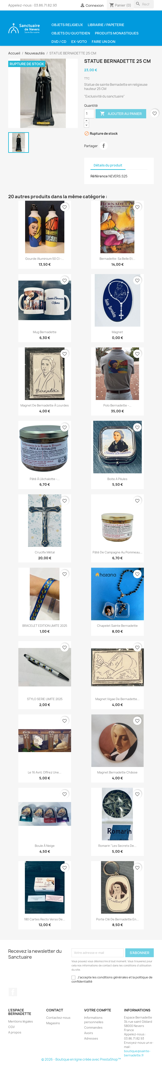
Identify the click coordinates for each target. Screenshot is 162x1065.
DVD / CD (58, 41)
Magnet (117, 332)
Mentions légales (20, 1021)
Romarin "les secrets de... (117, 846)
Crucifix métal (45, 552)
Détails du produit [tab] (108, 165)
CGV (11, 1027)
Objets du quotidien (70, 33)
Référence (99, 176)
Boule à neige (45, 846)
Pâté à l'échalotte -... (45, 479)
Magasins (53, 1023)
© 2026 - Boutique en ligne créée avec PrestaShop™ (81, 1059)
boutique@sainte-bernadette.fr (137, 1053)
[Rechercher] (144, 4)
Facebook (13, 992)
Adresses (91, 1038)
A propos (14, 1032)
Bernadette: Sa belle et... (117, 259)
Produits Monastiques (117, 33)
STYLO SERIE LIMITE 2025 (44, 699)
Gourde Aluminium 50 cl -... (44, 259)
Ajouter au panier (121, 113)
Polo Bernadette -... (117, 405)
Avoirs (88, 1033)
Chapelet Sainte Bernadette (117, 626)
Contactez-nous (58, 1018)
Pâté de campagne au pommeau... (117, 552)
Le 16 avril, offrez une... (44, 772)
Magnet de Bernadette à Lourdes (44, 405)
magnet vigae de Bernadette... (117, 699)
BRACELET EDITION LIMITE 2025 (44, 626)
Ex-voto (79, 41)
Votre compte (97, 1010)
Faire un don (103, 41)
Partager (103, 145)
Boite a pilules (117, 479)
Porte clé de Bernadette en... (117, 919)
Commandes (93, 1027)
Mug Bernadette (45, 332)
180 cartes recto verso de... (44, 919)
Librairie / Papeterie (106, 24)
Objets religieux (67, 24)
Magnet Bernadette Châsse (117, 772)
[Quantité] (89, 113)
